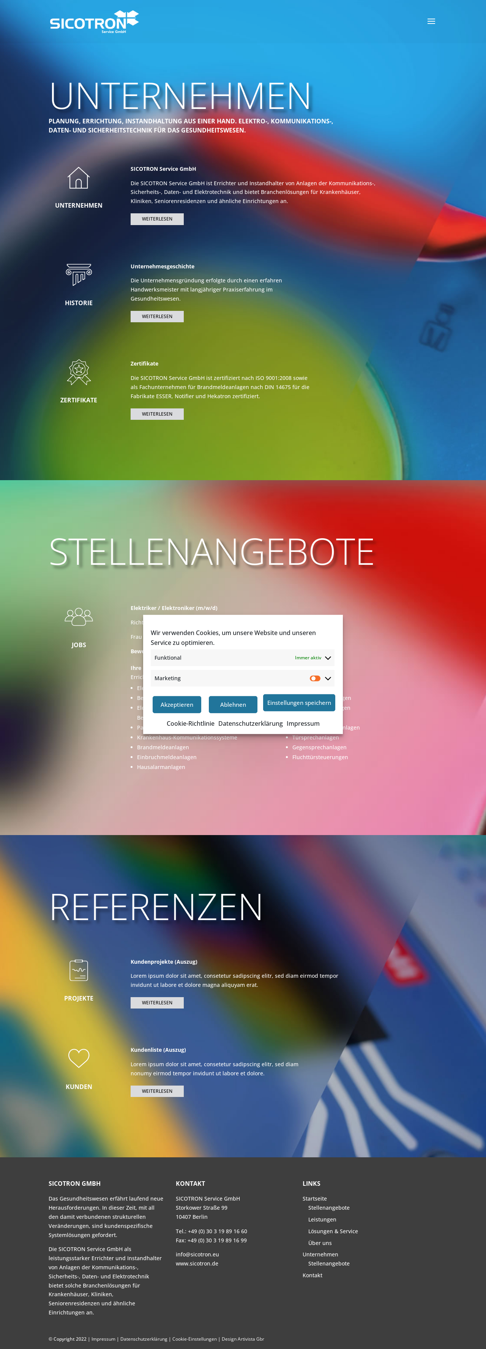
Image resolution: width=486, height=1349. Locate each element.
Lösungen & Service (333, 1231)
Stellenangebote (329, 1207)
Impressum (303, 723)
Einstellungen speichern (299, 702)
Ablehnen (233, 704)
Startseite (315, 1198)
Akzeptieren (177, 704)
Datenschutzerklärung (250, 723)
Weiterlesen (157, 219)
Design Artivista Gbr (243, 1339)
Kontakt (312, 1275)
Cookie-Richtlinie (191, 723)
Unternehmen (320, 1254)
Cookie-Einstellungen (194, 1339)
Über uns (320, 1243)
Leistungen (322, 1219)
